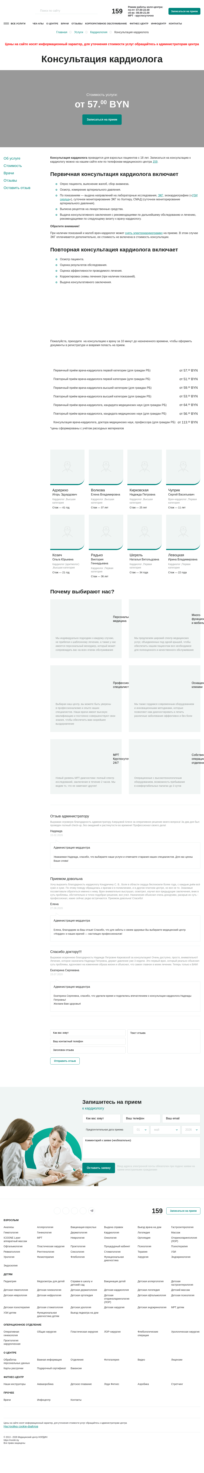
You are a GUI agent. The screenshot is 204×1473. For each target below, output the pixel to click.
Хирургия (143, 1256)
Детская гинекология (49, 1289)
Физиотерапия (45, 1256)
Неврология (78, 1237)
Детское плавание (81, 1384)
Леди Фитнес (111, 1384)
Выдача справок (113, 1227)
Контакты (175, 23)
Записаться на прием (184, 11)
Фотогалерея (111, 1359)
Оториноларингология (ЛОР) (184, 1239)
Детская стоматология (50, 1307)
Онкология (110, 1237)
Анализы (9, 1227)
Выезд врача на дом (149, 1227)
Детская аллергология (150, 1281)
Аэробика (143, 1384)
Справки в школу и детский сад (82, 1283)
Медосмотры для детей (51, 1281)
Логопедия (144, 1232)
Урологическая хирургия (185, 1331)
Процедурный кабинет (117, 1246)
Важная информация (49, 1359)
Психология (144, 1246)
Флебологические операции (148, 1333)
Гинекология (44, 1232)
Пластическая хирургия (51, 1246)
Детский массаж (180, 1289)
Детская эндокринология (152, 1307)
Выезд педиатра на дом (84, 1312)
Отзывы (76, 23)
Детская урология (81, 1307)
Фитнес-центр (139, 23)
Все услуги (18, 23)
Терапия (142, 1251)
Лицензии (176, 1359)
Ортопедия (144, 1237)
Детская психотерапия (17, 1307)
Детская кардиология (116, 1289)
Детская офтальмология (152, 1295)
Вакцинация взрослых (83, 1227)
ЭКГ (160, 195)
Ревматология (12, 1251)
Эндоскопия (11, 1265)
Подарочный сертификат (51, 1368)
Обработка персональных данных (17, 1361)
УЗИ (173, 1251)
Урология (9, 1256)
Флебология (78, 1256)
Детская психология (182, 1295)
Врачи (65, 23)
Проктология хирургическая (12, 1342)
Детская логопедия (149, 1289)
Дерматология (79, 1232)
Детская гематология (16, 1289)
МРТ (39, 1237)
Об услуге (12, 158)
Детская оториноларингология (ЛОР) (116, 1299)
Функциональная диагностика (114, 1258)
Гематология (11, 1232)
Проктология (78, 1246)
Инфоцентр (158, 23)
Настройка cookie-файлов (21, 1426)
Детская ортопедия (82, 1295)
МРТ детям (177, 1307)
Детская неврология (15, 1295)
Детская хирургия (114, 1307)
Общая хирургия (46, 1331)
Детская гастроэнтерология (182, 1283)
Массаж (175, 1232)
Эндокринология (180, 1256)
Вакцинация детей (114, 1281)
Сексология (77, 1251)
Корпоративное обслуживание (106, 23)
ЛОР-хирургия (112, 1331)
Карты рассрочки (13, 1368)
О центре (52, 23)
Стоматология (112, 1251)
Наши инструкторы (15, 1384)
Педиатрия (10, 1281)
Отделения (77, 1359)
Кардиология (111, 1232)
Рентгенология (45, 1251)
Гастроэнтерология (182, 1227)
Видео (141, 1359)
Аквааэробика (45, 1384)
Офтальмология (13, 1246)
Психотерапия (179, 1246)
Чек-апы (38, 23)
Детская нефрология (49, 1295)
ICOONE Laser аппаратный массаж (15, 1239)
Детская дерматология (84, 1289)
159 (155, 161)
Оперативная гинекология (11, 1333)
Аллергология (45, 1227)
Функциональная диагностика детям (48, 1314)
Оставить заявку (99, 1167)
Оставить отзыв (17, 188)
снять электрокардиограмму (144, 233)
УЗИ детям (10, 1312)
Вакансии (76, 1368)
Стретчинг (177, 1384)
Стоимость (13, 166)
